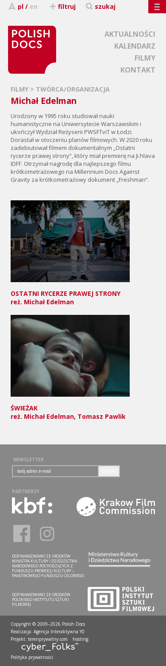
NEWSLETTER (28, 459)
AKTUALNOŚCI (129, 34)
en (34, 6)
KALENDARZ (134, 46)
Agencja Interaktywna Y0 (59, 631)
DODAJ (108, 471)
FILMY (145, 58)
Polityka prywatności (32, 657)
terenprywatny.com (48, 639)
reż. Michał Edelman (70, 293)
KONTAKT (137, 70)
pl (20, 6)
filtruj (62, 6)
